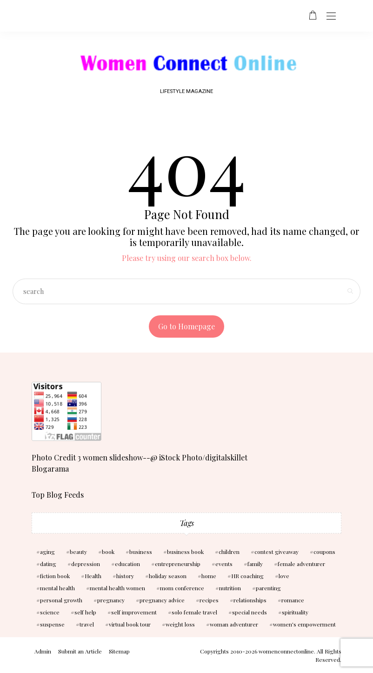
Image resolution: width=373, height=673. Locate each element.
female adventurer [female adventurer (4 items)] (301, 563)
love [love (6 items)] (284, 576)
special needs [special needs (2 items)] (249, 612)
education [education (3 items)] (127, 563)
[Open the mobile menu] (331, 16)
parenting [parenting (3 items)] (268, 588)
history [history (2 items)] (125, 576)
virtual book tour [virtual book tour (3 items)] (130, 624)
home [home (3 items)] (208, 576)
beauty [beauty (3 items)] (78, 551)
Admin (42, 651)
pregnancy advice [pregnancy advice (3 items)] (162, 600)
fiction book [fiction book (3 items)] (55, 576)
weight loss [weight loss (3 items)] (180, 624)
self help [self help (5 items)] (85, 612)
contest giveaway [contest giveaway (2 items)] (276, 551)
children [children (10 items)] (229, 551)
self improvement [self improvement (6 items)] (134, 612)
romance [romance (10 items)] (292, 600)
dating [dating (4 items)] (48, 563)
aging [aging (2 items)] (47, 551)
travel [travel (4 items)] (87, 624)
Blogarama (50, 468)
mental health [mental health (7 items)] (57, 588)
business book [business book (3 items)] (185, 551)
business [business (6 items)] (140, 551)
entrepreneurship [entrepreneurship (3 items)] (177, 563)
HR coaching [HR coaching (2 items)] (247, 576)
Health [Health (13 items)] (93, 576)
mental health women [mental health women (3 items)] (117, 588)
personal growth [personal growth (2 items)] (61, 600)
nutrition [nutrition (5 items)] (230, 588)
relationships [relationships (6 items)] (249, 600)
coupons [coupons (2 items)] (324, 551)
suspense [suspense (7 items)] (52, 624)
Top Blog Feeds (58, 495)
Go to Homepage (186, 326)
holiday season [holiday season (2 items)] (167, 576)
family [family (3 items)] (255, 563)
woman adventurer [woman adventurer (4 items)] (234, 624)
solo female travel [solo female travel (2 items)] (194, 612)
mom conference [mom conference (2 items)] (182, 588)
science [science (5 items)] (50, 612)
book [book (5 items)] (108, 551)
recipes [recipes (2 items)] (209, 600)
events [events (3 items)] (224, 563)
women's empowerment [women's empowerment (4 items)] (304, 624)
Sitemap (119, 651)
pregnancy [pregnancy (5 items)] (111, 600)
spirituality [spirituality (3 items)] (295, 612)
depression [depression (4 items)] (85, 563)
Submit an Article (80, 651)
